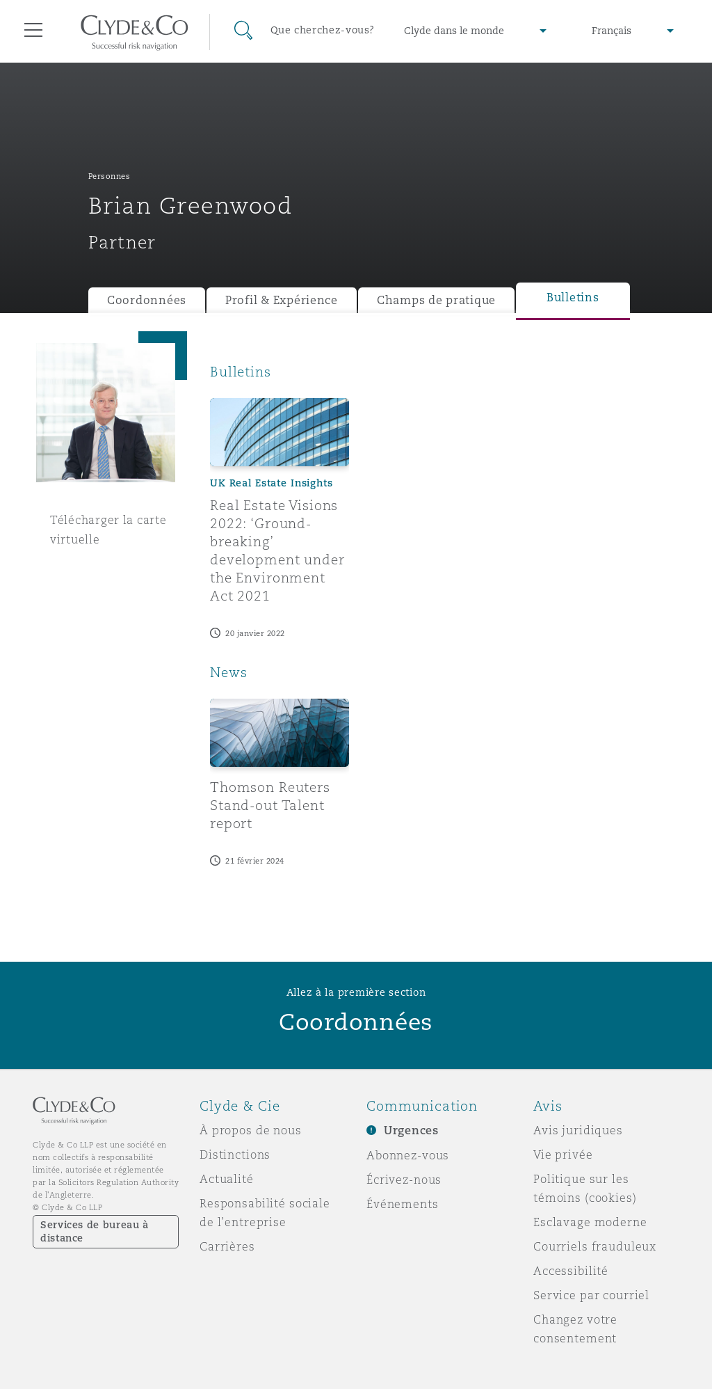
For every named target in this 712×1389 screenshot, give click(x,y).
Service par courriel (591, 1295)
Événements (402, 1204)
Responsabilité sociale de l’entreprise (265, 1212)
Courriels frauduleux (594, 1246)
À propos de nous (251, 1130)
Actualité (227, 1179)
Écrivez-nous (404, 1179)
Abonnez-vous (407, 1155)
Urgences (411, 1130)
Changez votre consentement (575, 1328)
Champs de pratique (436, 300)
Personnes (109, 176)
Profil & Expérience (281, 300)
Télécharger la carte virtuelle (108, 529)
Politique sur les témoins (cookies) (585, 1188)
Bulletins (573, 297)
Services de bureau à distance (94, 1231)
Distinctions (235, 1154)
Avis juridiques (578, 1130)
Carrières (227, 1246)
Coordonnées (146, 300)
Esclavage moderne (590, 1222)
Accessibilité (570, 1271)
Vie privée (563, 1154)
